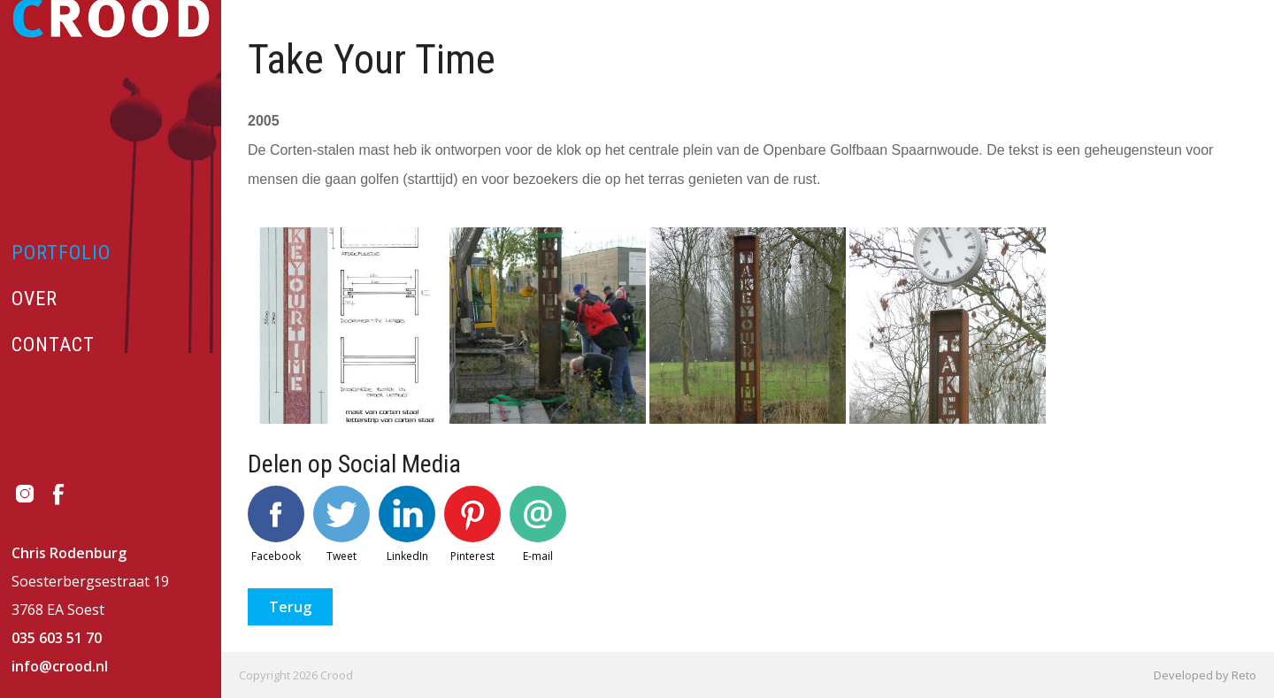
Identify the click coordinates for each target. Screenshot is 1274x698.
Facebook (276, 525)
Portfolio (61, 253)
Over (35, 299)
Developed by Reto (1205, 675)
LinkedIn (407, 525)
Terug (290, 607)
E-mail (538, 525)
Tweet (341, 525)
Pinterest (472, 525)
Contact (53, 345)
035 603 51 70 (57, 638)
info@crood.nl (60, 666)
